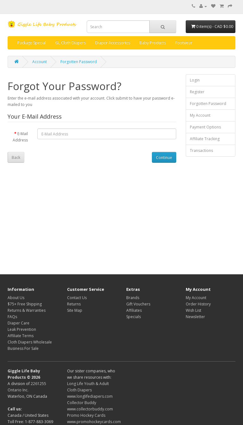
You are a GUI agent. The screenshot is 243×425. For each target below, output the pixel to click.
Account (39, 61)
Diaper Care (18, 323)
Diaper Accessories (112, 42)
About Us (16, 297)
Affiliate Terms (21, 335)
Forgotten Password (78, 61)
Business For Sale (23, 348)
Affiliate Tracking (205, 138)
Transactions (201, 150)
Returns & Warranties (27, 310)
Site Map (74, 310)
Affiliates (134, 310)
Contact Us (77, 297)
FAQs (12, 316)
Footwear (183, 42)
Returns (74, 304)
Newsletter (195, 316)
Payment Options (205, 127)
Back (16, 157)
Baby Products (153, 42)
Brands (132, 297)
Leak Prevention (22, 329)
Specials (133, 316)
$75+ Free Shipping (25, 304)
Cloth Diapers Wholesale (30, 342)
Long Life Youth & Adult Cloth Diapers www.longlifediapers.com (90, 390)
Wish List (193, 310)
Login (195, 80)
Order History (198, 304)
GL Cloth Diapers (70, 42)
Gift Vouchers (138, 304)
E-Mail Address (20, 137)
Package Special (31, 42)
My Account (200, 115)
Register (197, 92)
